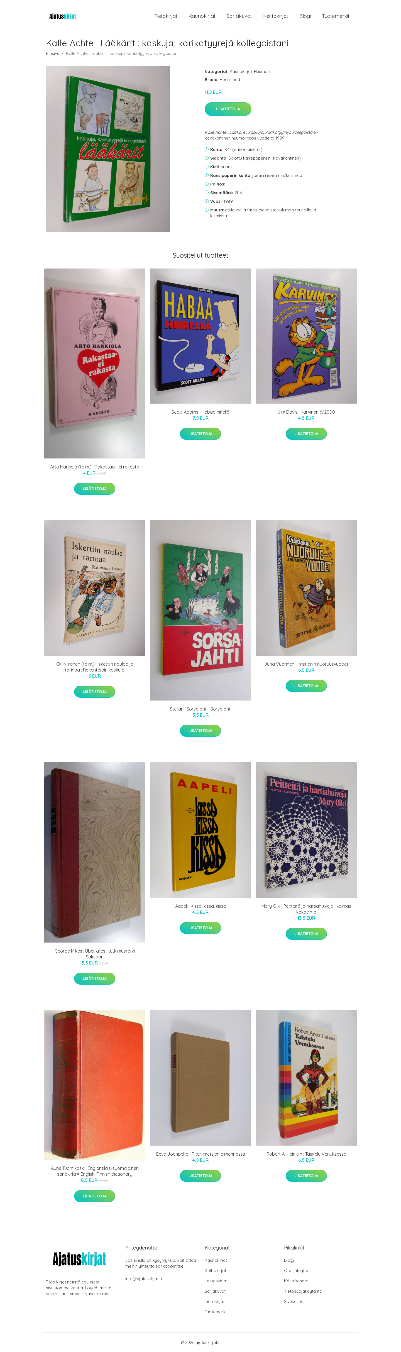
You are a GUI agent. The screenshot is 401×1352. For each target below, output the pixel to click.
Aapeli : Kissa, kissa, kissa (200, 906)
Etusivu (52, 53)
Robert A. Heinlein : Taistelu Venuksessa (306, 1154)
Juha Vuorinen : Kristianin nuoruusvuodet (306, 664)
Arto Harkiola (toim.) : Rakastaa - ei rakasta (94, 467)
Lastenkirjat (216, 1280)
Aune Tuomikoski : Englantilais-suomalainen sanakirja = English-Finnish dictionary (95, 1171)
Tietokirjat (165, 16)
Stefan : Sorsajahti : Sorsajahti (200, 709)
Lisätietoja (228, 108)
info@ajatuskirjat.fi (143, 1278)
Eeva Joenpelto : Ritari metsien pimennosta (200, 1154)
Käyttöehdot (296, 1280)
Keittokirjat (275, 16)
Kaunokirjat (202, 16)
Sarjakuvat (239, 16)
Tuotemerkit (335, 16)
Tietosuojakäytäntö (303, 1291)
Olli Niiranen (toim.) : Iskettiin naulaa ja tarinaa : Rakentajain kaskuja (94, 667)
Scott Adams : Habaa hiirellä (200, 412)
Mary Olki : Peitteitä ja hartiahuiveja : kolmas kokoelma (306, 909)
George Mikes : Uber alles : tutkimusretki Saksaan (95, 954)
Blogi (305, 16)
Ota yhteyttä (296, 1270)
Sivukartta (294, 1301)
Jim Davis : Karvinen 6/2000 (306, 412)
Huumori (262, 71)
